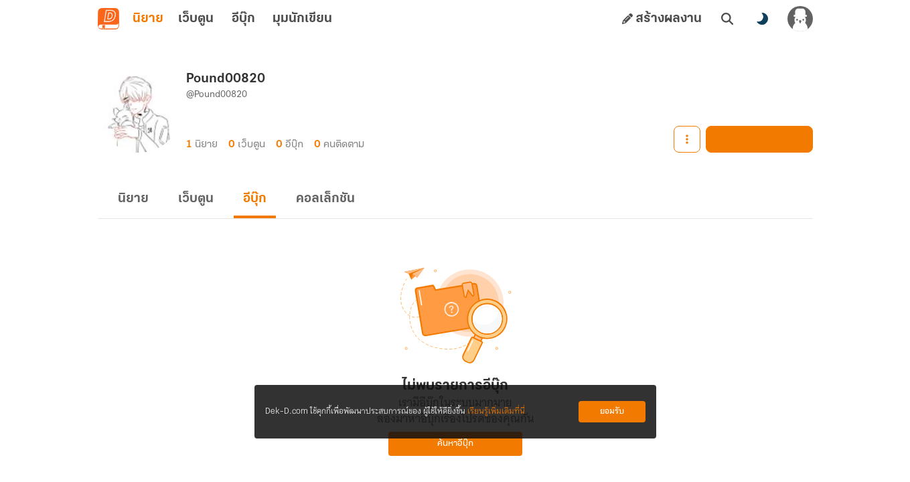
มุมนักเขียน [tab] (302, 18)
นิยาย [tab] (148, 18)
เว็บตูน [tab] (196, 18)
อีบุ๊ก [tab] (243, 18)
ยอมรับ (612, 411)
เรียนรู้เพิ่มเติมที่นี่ (496, 411)
